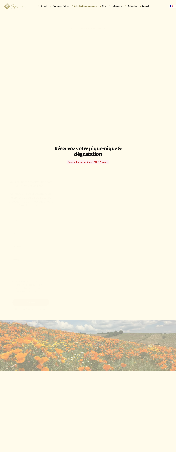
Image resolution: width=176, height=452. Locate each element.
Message (16, 258)
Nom (14, 219)
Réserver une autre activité (111, 357)
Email (14, 232)
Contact (144, 6)
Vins (102, 6)
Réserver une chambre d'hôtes (67, 357)
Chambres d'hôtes (59, 6)
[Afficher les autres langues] (172, 6)
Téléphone (17, 245)
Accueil (42, 6)
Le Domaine (115, 6)
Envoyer (30, 301)
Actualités (130, 6)
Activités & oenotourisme (84, 6)
